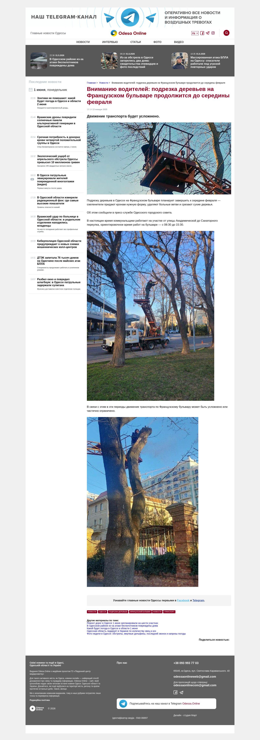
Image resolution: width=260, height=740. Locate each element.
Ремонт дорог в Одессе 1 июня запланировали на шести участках (122, 623)
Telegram (198, 600)
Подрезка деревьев (118, 612)
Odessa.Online (191, 703)
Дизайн (177, 715)
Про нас (122, 662)
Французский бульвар (140, 612)
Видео (179, 42)
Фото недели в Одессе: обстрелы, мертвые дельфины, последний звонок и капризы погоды (136, 633)
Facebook (183, 600)
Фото (158, 42)
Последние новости (45, 82)
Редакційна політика (40, 700)
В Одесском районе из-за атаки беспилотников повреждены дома (122, 625)
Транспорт (169, 612)
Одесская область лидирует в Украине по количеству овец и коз (121, 631)
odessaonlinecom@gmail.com (195, 685)
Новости (83, 42)
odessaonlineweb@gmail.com (195, 676)
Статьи (135, 42)
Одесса (102, 612)
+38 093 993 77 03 (186, 663)
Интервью (110, 42)
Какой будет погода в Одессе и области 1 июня (112, 628)
